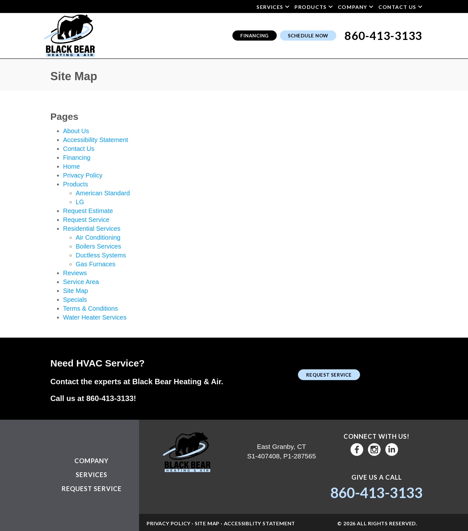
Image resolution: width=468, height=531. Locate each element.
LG (80, 201)
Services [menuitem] (269, 7)
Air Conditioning (98, 237)
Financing (77, 157)
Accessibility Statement (95, 139)
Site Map (75, 290)
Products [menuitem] (310, 7)
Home (71, 166)
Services (91, 474)
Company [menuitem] (352, 7)
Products (75, 184)
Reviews (75, 272)
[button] (287, 7)
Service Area (81, 281)
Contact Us (78, 148)
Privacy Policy (82, 175)
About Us (76, 130)
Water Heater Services (94, 317)
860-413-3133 (109, 398)
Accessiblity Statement (259, 523)
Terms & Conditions (90, 308)
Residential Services (91, 228)
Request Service (86, 219)
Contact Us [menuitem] (397, 7)
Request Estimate (88, 210)
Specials (75, 299)
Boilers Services (98, 246)
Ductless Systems (101, 255)
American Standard (103, 193)
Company (91, 460)
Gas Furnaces (96, 264)
